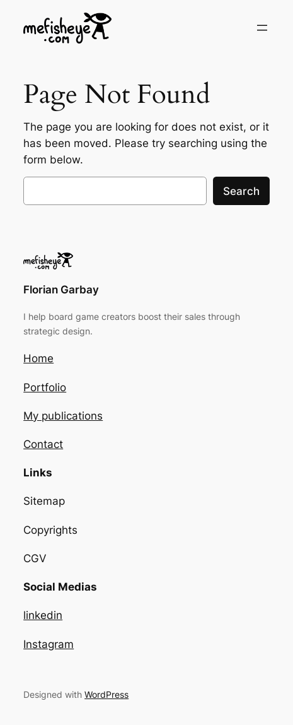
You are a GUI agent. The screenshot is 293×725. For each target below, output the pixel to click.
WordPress (106, 694)
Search (241, 191)
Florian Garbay (61, 289)
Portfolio (44, 387)
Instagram (48, 644)
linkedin (42, 615)
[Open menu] (262, 27)
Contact (43, 444)
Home (38, 358)
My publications (63, 416)
